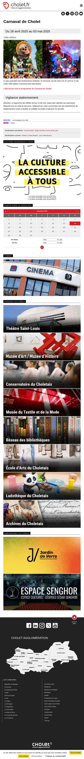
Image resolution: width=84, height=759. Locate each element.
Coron (6, 698)
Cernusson (7, 687)
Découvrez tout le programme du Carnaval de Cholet (28, 89)
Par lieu (14, 243)
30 (20, 235)
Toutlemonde (48, 712)
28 (75, 231)
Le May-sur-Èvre (9, 712)
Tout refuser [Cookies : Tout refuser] (23, 756)
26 (53, 231)
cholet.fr (20, 4)
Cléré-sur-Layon (9, 695)
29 (9, 235)
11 (42, 223)
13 (64, 223)
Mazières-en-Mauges (51, 690)
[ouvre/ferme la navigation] (81, 5)
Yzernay (47, 720)
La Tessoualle (8, 709)
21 (75, 227)
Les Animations (17, 120)
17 (31, 227)
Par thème (14, 239)
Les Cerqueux (8, 718)
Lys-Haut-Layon (49, 684)
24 (31, 231)
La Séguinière (8, 706)
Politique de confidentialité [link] (56, 756)
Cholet (13, 123)
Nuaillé (46, 695)
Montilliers (47, 692)
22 (9, 231)
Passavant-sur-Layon (51, 698)
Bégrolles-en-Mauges (11, 684)
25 (42, 231)
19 (53, 227)
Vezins (46, 718)
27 (64, 231)
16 (20, 227)
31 (31, 235)
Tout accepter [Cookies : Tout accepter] (75, 753)
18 (42, 227)
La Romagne (8, 704)
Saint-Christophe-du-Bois (52, 701)
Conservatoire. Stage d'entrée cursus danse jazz (41, 130)
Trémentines (48, 715)
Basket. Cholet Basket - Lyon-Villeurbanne (37, 135)
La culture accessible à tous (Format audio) (42, 198)
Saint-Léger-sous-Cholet (52, 704)
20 (64, 227)
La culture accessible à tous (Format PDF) (42, 196)
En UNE (25, 120)
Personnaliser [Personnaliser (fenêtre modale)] (37, 756)
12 (53, 223)
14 (75, 223)
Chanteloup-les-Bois (10, 690)
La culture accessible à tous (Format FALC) (42, 199)
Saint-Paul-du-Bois (50, 706)
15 (9, 227)
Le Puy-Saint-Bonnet (10, 715)
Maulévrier (47, 687)
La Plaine (7, 701)
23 (20, 231)
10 (31, 223)
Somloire (47, 709)
